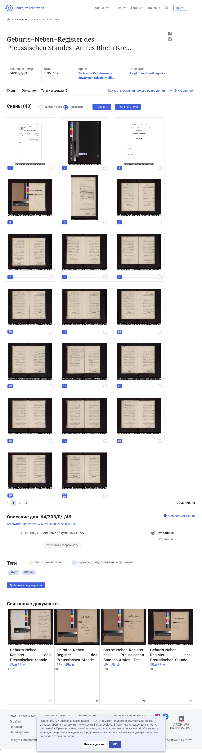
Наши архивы (19, 732)
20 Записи (186, 503)
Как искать (102, 8)
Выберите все (51, 106)
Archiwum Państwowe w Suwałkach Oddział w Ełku (42, 524)
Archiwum (21, 19)
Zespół (36, 19)
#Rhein (28, 572)
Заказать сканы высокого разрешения (136, 90)
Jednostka (52, 19)
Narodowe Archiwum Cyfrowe (172, 740)
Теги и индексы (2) (55, 90)
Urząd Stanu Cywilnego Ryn (148, 73)
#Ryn (14, 572)
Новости (137, 8)
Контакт (154, 8)
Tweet (170, 39)
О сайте (120, 8)
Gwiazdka (50, 701)
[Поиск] (167, 8)
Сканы (11, 90)
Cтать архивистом (23, 716)
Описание (29, 90)
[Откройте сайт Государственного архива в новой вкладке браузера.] (181, 724)
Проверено (74, 106)
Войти (180, 7)
